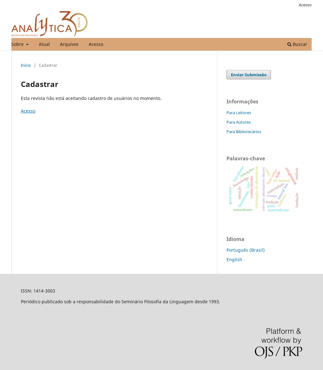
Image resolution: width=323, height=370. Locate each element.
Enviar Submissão (249, 74)
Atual (44, 44)
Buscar (297, 44)
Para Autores (238, 122)
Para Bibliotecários (243, 131)
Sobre (18, 44)
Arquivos (69, 44)
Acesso (96, 44)
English (234, 259)
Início (26, 65)
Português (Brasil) (245, 250)
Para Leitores (238, 112)
